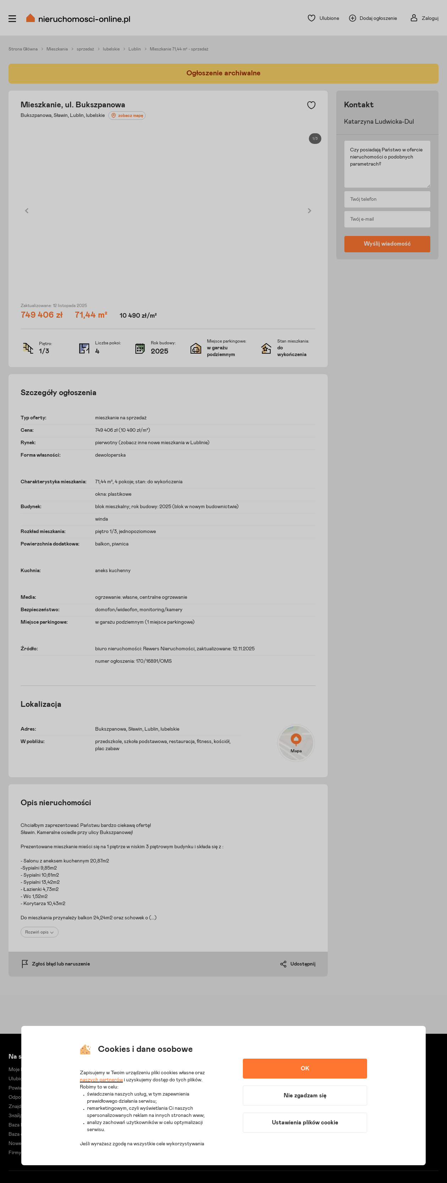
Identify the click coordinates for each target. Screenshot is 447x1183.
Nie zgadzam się (305, 1095)
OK (305, 1068)
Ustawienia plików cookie (305, 1122)
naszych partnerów (101, 1079)
